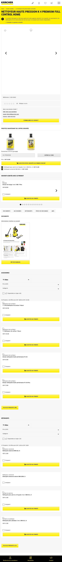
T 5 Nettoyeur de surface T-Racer (12, 307)
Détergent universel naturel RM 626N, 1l (14, 479)
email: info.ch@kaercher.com (11, 114)
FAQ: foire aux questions (10, 111)
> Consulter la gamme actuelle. (14, 22)
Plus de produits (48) (10, 430)
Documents (6, 207)
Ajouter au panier (31, 195)
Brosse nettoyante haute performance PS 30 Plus (16, 408)
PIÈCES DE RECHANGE (42, 207)
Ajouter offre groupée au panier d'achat (31, 163)
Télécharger (15, 258)
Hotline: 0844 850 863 (9, 116)
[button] (6, 53)
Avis (53, 207)
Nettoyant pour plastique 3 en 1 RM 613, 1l (15, 548)
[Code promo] (18, 155)
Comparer (7, 190)
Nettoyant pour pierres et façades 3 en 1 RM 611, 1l (17, 497)
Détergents (28, 207)
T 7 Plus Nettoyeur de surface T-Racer (13, 285)
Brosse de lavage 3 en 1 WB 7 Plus (12, 184)
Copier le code (49, 155)
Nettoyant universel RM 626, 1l (11, 456)
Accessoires (17, 207)
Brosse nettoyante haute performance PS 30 (15, 358)
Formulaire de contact (31, 120)
